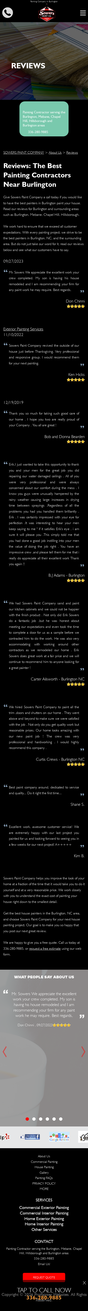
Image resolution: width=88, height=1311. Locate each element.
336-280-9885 (38, 132)
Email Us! (44, 1264)
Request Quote (44, 1277)
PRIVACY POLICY (44, 1183)
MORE (44, 1189)
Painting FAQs (44, 1178)
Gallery (44, 1173)
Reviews (72, 152)
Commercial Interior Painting (44, 1213)
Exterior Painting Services (23, 328)
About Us (55, 152)
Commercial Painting (44, 1162)
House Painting (44, 1167)
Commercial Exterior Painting (44, 1208)
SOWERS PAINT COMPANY (23, 152)
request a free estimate (45, 948)
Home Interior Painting (44, 1224)
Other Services (44, 1230)
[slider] (76, 306)
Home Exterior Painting (44, 1219)
